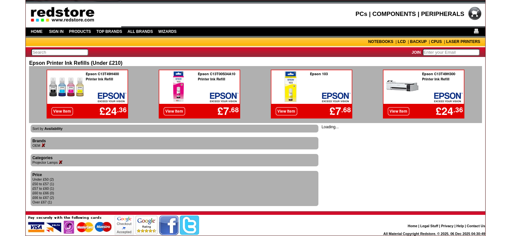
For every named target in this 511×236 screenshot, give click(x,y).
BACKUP (418, 41)
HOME (36, 31)
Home (412, 226)
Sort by (47, 129)
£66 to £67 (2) (43, 198)
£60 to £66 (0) (43, 193)
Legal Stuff (429, 226)
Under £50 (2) (43, 179)
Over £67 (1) (42, 202)
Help (460, 226)
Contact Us (476, 226)
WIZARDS (167, 31)
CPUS (436, 41)
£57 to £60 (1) (43, 188)
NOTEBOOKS (380, 41)
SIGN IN (56, 31)
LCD (402, 41)
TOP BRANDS (109, 31)
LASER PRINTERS (463, 41)
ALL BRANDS (140, 31)
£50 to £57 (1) (43, 184)
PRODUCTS (80, 31)
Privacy (447, 226)
